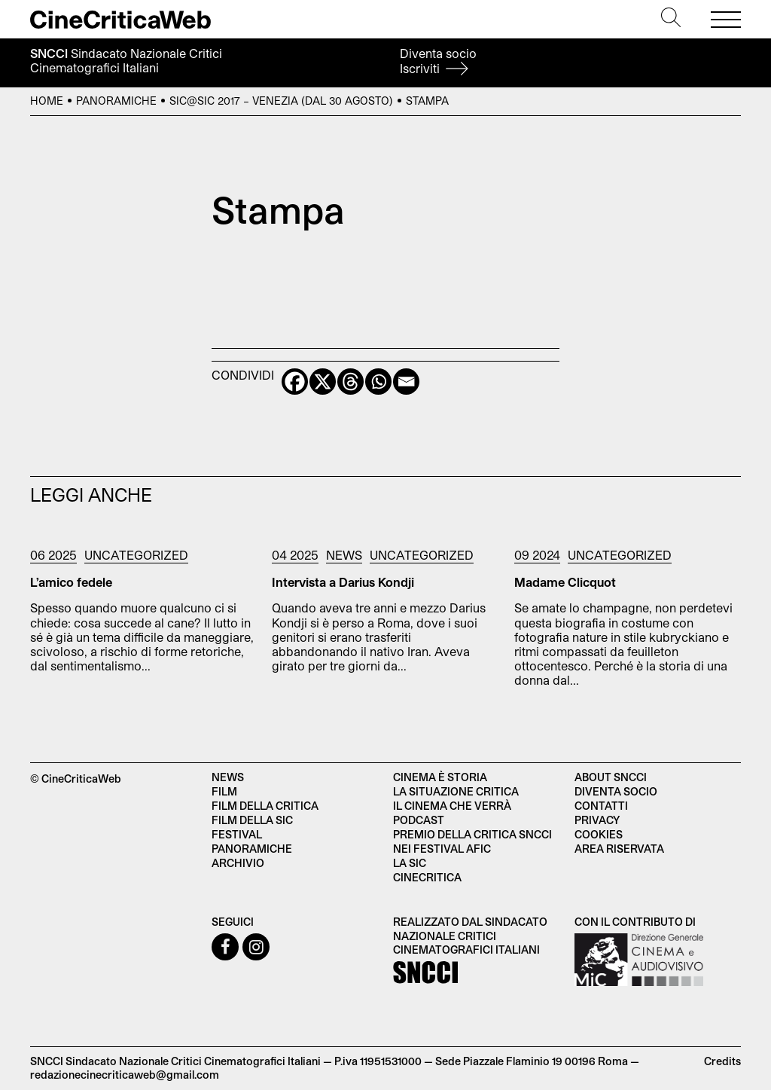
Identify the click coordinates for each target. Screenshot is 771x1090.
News (344, 555)
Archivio (238, 862)
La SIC (409, 862)
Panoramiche (116, 100)
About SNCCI (610, 777)
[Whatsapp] (378, 381)
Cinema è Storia (440, 777)
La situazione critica (456, 791)
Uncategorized (136, 555)
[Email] (406, 381)
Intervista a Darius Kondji (343, 582)
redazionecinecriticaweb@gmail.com (124, 1074)
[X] (322, 381)
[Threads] (350, 381)
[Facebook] (295, 381)
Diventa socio (438, 60)
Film (224, 791)
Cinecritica (427, 877)
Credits (722, 1061)
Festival (237, 834)
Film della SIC (252, 820)
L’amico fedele (71, 582)
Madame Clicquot (565, 582)
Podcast (418, 820)
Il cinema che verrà (452, 805)
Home (46, 100)
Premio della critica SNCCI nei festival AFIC (472, 841)
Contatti (601, 805)
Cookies (598, 834)
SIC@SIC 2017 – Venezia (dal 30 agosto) (281, 100)
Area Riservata (619, 848)
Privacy (597, 820)
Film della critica (265, 805)
